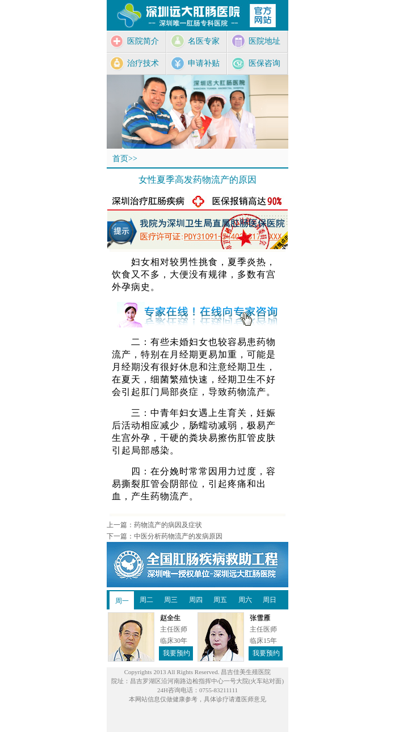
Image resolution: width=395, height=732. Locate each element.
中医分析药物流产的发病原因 (178, 536)
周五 (220, 600)
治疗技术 (134, 63)
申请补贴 (195, 63)
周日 (269, 600)
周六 (245, 600)
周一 (122, 601)
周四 (196, 600)
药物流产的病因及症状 (168, 525)
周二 (146, 600)
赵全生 (170, 618)
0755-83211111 (218, 690)
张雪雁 (260, 618)
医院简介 (134, 41)
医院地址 (255, 41)
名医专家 (195, 41)
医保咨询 (255, 63)
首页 (120, 158)
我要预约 (176, 653)
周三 (171, 600)
